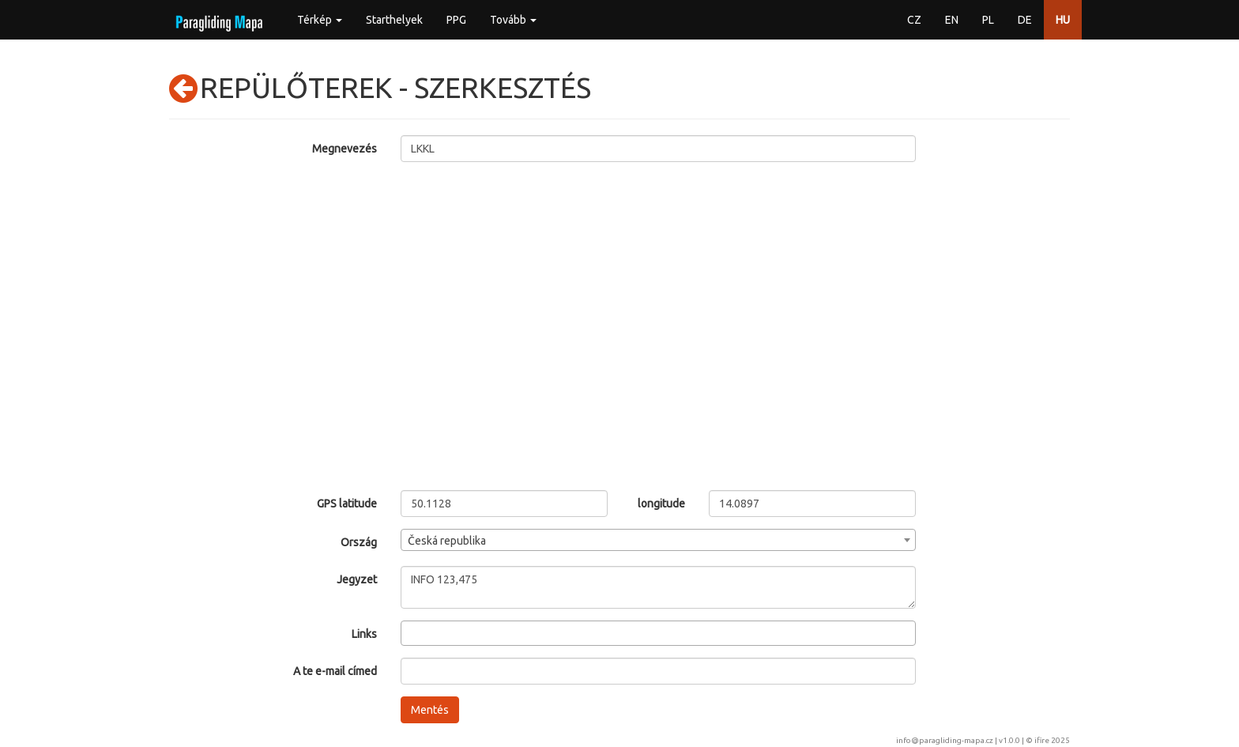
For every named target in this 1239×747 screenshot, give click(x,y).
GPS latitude (347, 503)
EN (951, 19)
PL (988, 19)
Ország (359, 542)
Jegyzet (357, 579)
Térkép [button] (319, 19)
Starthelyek (394, 19)
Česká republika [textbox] (447, 540)
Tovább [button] (513, 19)
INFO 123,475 (659, 587)
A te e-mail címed (335, 671)
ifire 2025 (1052, 740)
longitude (661, 503)
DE (1025, 19)
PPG (456, 19)
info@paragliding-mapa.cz (944, 740)
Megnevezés (344, 148)
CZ (914, 19)
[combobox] (659, 540)
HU (1063, 19)
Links (364, 634)
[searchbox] (409, 632)
